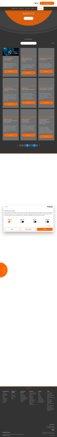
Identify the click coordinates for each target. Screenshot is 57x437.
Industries (31, 391)
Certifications (5, 398)
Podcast (39, 396)
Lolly (53, 435)
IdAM (12, 398)
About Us (4, 392)
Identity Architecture (24, 397)
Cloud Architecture (23, 398)
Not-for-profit (31, 402)
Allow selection (28, 229)
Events (39, 395)
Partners (4, 402)
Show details (48, 225)
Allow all (44, 229)
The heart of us (41, 399)
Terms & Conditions (50, 395)
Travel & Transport (32, 392)
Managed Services (13, 392)
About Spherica (6, 391)
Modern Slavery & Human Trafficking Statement (50, 409)
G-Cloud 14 (5, 401)
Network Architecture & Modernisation (23, 395)
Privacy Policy (49, 392)
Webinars (40, 397)
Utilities (30, 395)
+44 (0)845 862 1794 (50, 426)
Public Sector (31, 401)
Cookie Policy (49, 394)
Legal (48, 391)
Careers (4, 397)
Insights (40, 391)
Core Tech (13, 395)
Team (4, 396)
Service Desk (14, 396)
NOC (12, 397)
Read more (10, 71)
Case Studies (40, 398)
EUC (12, 394)
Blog (39, 392)
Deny (12, 229)
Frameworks (5, 399)
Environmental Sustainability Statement (49, 401)
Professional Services (23, 392)
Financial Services (32, 394)
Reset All (52, 43)
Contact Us (47, 3)
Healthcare (31, 396)
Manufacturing (31, 399)
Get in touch (28, 18)
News (39, 394)
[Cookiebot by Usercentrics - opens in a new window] (48, 207)
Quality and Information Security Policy (50, 397)
